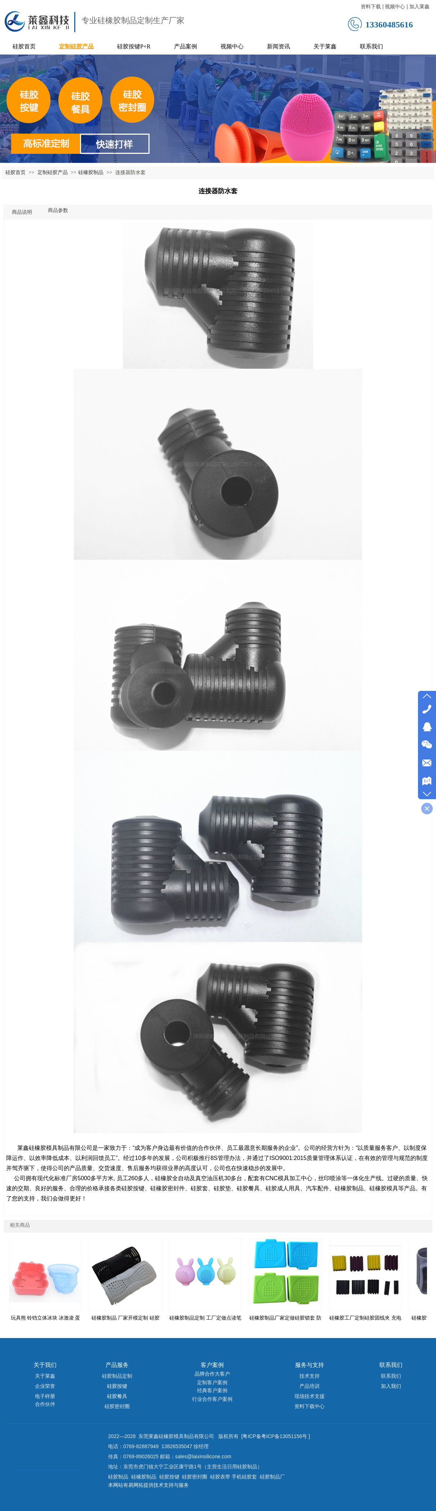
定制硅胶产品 (53, 172)
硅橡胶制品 (90, 172)
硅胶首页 (15, 172)
